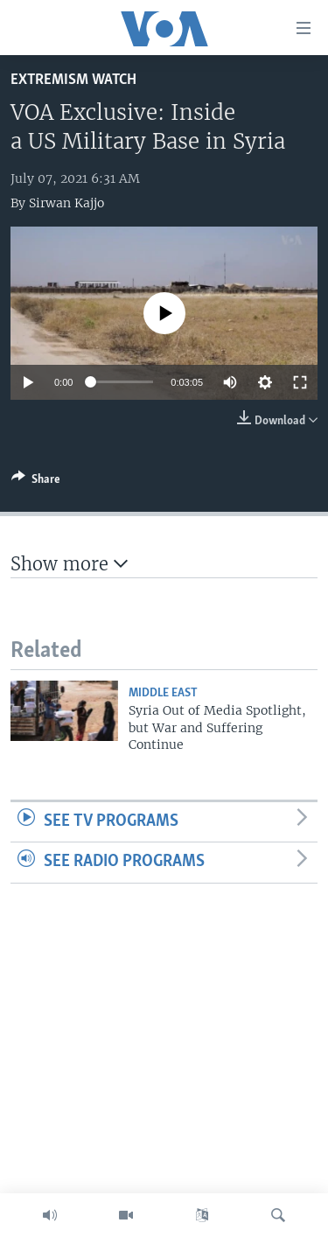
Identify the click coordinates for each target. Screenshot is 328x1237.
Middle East (163, 693)
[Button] (35, 482)
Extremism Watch (73, 80)
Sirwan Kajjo (66, 203)
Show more (69, 564)
